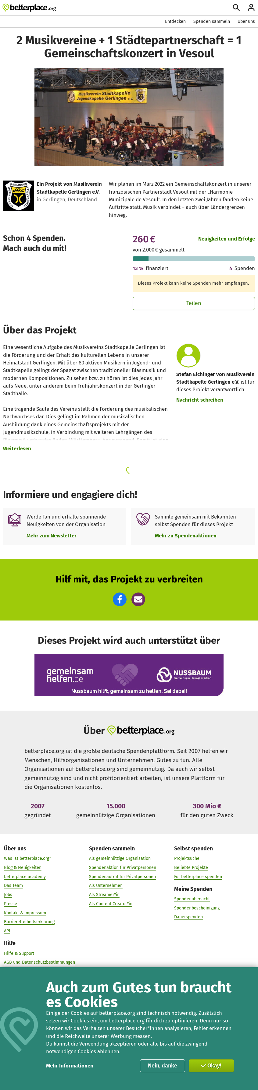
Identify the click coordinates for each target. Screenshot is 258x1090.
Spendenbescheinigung (197, 908)
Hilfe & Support (19, 953)
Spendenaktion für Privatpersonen (122, 867)
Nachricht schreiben (199, 400)
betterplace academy (25, 876)
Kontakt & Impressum (25, 913)
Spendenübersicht (192, 899)
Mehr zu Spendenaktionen (186, 536)
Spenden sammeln (211, 21)
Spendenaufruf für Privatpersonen (122, 876)
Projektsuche (186, 858)
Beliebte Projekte (191, 867)
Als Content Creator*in (110, 903)
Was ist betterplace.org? (27, 858)
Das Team (13, 885)
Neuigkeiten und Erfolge (226, 239)
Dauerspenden (188, 917)
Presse (10, 903)
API (7, 931)
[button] (120, 599)
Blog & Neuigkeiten (22, 867)
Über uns (246, 21)
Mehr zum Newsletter (52, 536)
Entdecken (175, 21)
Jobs (8, 894)
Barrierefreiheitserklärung (29, 922)
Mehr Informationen (69, 1066)
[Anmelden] (251, 7)
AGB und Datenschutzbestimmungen (39, 962)
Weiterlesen (17, 448)
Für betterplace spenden (198, 876)
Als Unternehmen (106, 885)
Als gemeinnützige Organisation (120, 858)
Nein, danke (162, 1065)
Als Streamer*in (104, 894)
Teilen (193, 303)
